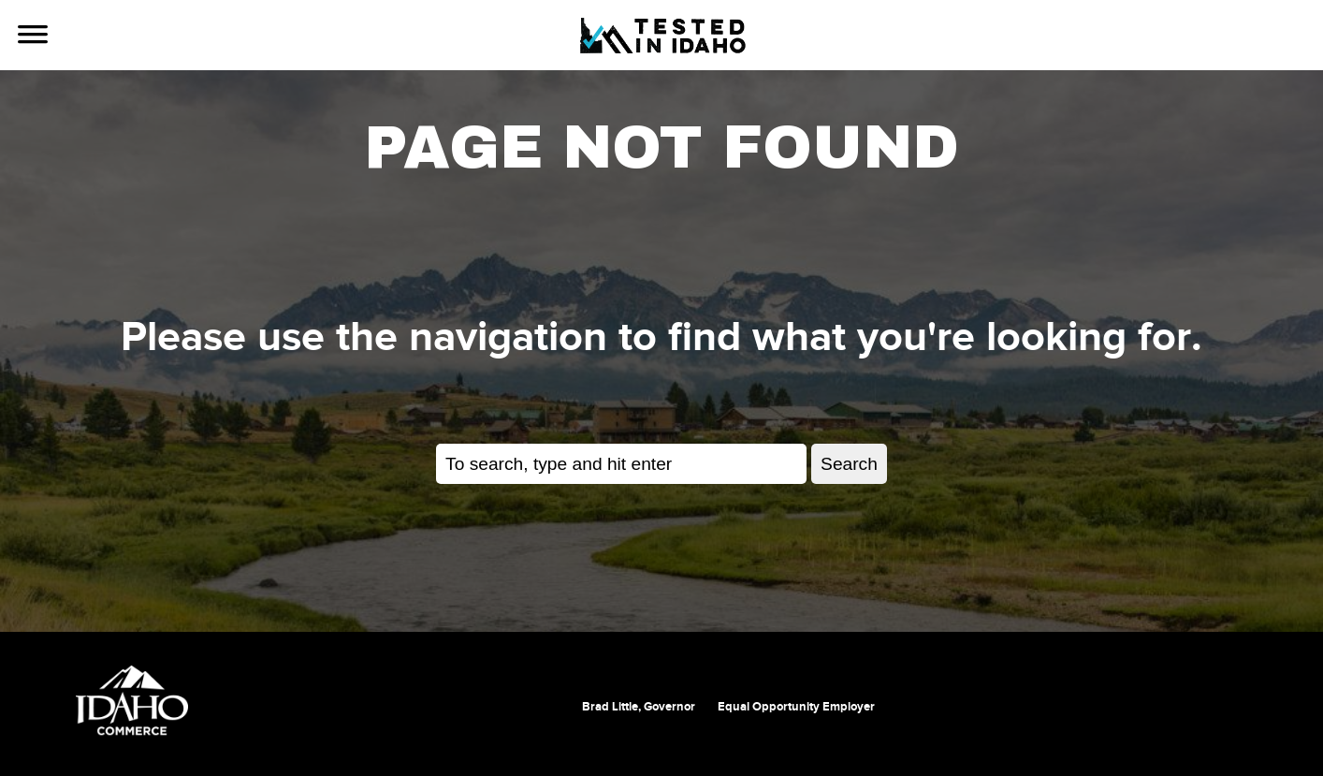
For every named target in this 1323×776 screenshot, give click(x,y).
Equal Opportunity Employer (796, 706)
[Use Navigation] (33, 36)
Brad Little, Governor (638, 706)
